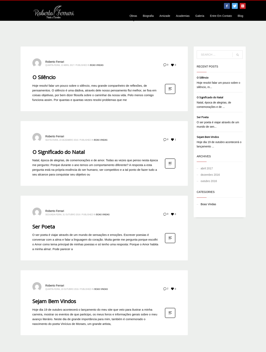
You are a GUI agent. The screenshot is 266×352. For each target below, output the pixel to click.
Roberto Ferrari (54, 61)
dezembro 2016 (210, 174)
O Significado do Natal (58, 152)
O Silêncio (43, 77)
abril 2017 (207, 168)
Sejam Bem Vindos (54, 301)
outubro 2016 (209, 181)
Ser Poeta (43, 226)
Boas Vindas (96, 65)
